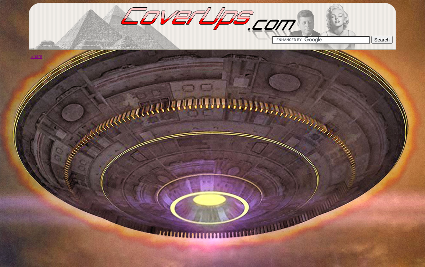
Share (36, 56)
